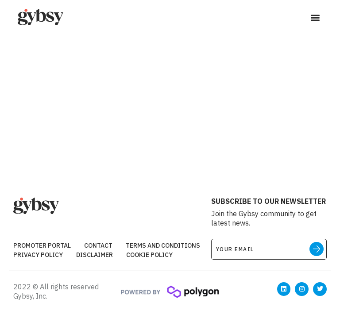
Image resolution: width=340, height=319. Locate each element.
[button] (315, 17)
